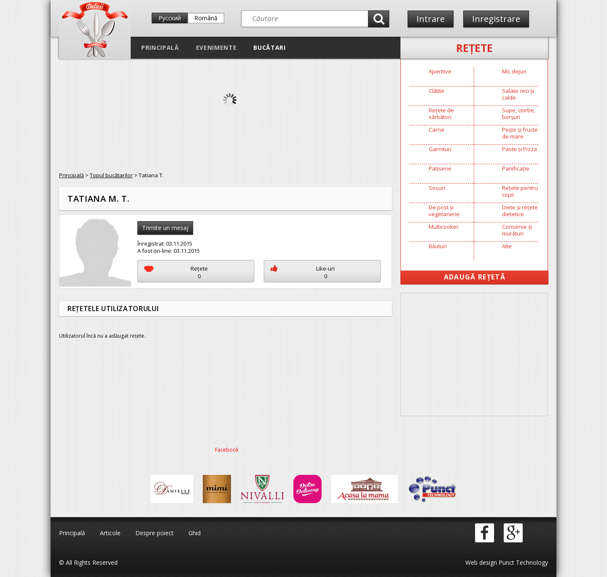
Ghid (194, 533)
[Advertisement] (474, 354)
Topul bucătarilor (111, 175)
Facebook (227, 449)
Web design (481, 562)
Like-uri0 (303, 272)
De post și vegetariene (444, 210)
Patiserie (440, 168)
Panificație (515, 168)
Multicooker (444, 226)
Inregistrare (496, 18)
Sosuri (437, 188)
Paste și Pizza (519, 149)
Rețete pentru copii (520, 191)
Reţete (474, 48)
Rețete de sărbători (441, 113)
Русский (169, 18)
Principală (160, 47)
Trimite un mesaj (165, 228)
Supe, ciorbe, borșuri (518, 113)
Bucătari (269, 47)
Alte (507, 246)
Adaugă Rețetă (474, 277)
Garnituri (440, 149)
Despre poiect (154, 533)
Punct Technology (522, 562)
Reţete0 (176, 272)
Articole (110, 533)
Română (206, 18)
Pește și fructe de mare (520, 133)
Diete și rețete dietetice (520, 210)
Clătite (436, 91)
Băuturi (438, 246)
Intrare (430, 18)
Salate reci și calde (518, 94)
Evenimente (216, 47)
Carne (436, 129)
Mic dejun (514, 71)
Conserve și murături (517, 230)
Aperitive (440, 71)
